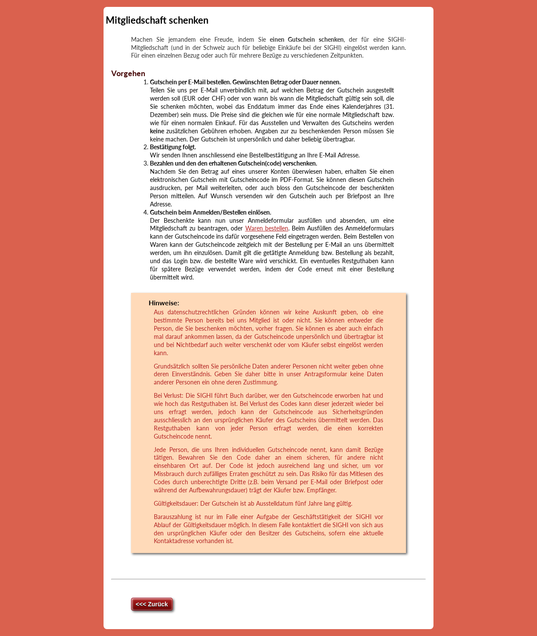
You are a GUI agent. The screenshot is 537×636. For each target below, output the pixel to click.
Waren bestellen (266, 228)
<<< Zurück (152, 604)
